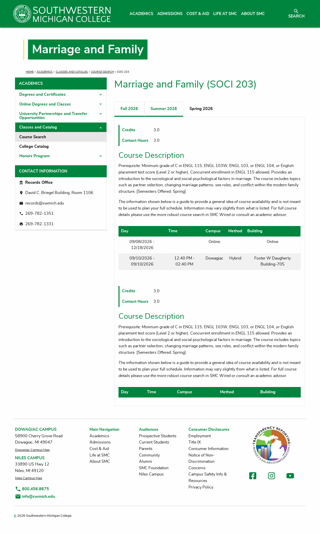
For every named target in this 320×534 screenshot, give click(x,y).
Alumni (145, 462)
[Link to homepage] (61, 13)
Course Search (102, 71)
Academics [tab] (31, 84)
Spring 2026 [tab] (201, 109)
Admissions (100, 442)
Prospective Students (157, 436)
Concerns (197, 468)
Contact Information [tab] (43, 171)
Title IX (194, 442)
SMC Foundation (153, 468)
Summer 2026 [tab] (163, 109)
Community (149, 455)
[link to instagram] (272, 477)
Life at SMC (100, 455)
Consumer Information (208, 449)
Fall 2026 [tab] (129, 109)
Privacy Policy (200, 487)
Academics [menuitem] (141, 14)
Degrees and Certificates (42, 94)
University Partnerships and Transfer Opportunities (53, 116)
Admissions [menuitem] (169, 14)
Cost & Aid (99, 449)
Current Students (154, 442)
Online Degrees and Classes (45, 104)
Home (30, 71)
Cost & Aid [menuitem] (197, 14)
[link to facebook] (253, 477)
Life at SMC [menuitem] (225, 14)
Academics (44, 71)
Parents (145, 449)
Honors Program (34, 156)
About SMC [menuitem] (253, 14)
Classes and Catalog (72, 71)
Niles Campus (151, 474)
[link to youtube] (290, 477)
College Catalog (34, 146)
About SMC (100, 462)
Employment (199, 436)
